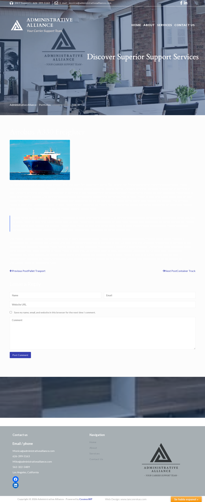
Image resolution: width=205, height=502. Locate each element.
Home (136, 25)
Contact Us (184, 25)
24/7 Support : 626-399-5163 (32, 3)
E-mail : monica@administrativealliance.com (85, 3)
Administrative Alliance (50, 22)
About (149, 25)
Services (164, 25)
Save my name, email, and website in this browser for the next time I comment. (55, 312)
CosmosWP (85, 499)
